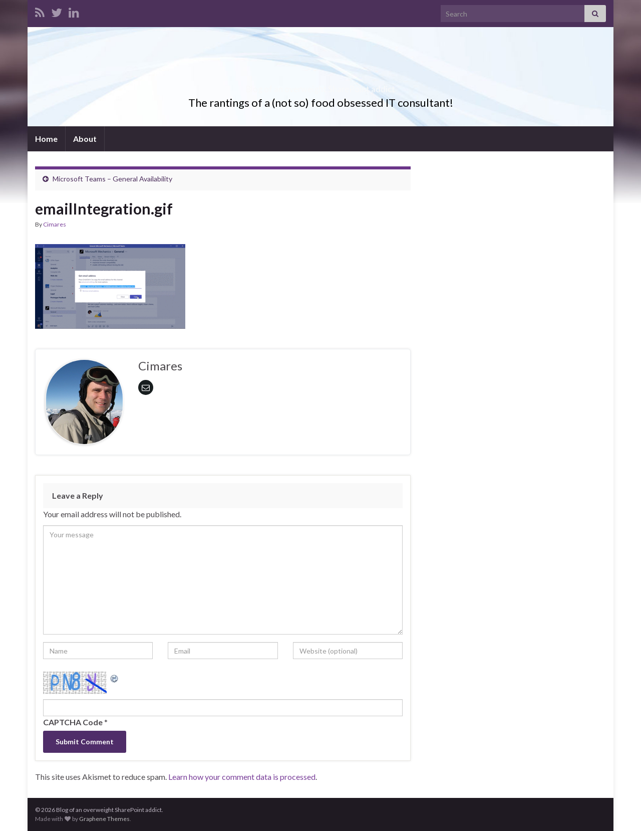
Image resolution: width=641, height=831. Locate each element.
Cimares (54, 224)
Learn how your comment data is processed (241, 776)
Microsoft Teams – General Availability (112, 178)
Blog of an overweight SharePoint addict (321, 86)
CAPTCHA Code (73, 722)
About (85, 138)
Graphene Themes (104, 818)
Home (46, 138)
